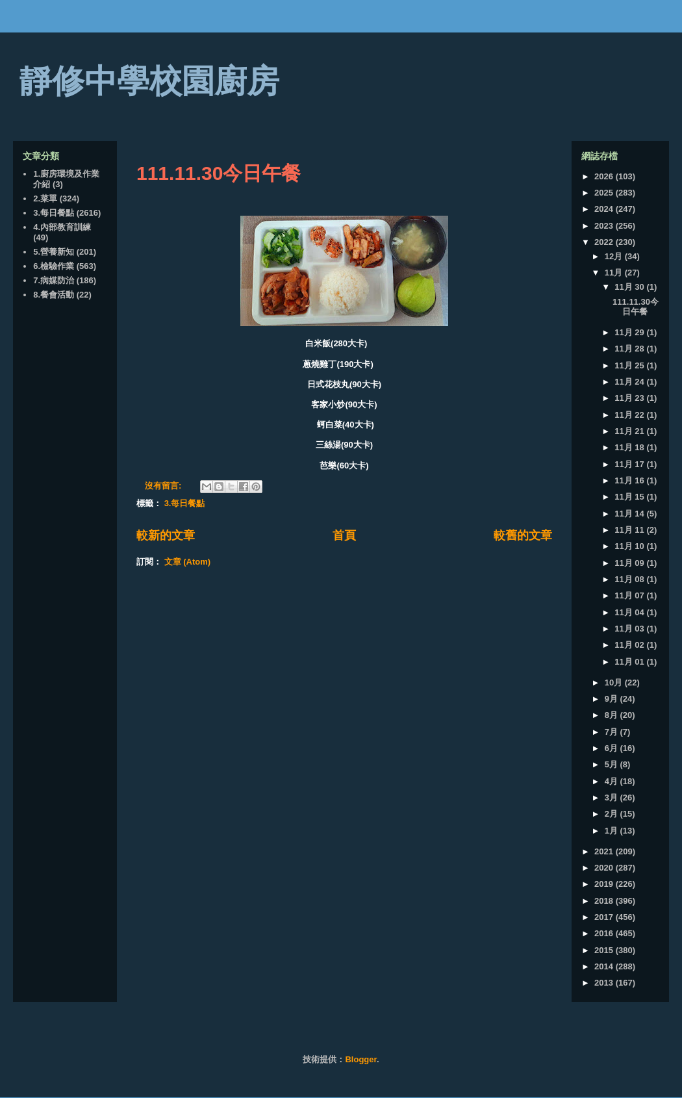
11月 (615, 272)
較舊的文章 (523, 535)
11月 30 (630, 287)
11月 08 (630, 579)
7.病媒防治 (53, 280)
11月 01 (630, 662)
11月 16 (630, 480)
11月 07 (630, 595)
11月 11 (630, 530)
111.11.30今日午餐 (218, 173)
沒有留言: (164, 486)
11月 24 (630, 382)
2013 (605, 983)
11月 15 (630, 497)
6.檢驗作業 (53, 266)
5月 (612, 764)
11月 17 (630, 464)
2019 (605, 884)
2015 (605, 950)
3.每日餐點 (184, 503)
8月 (612, 715)
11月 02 (630, 645)
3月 (612, 797)
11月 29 (630, 332)
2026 (605, 176)
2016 (605, 933)
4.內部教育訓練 (62, 227)
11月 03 (630, 628)
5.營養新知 (53, 252)
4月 (612, 781)
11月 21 (630, 431)
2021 (605, 851)
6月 (612, 748)
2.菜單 (45, 198)
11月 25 (630, 365)
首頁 (344, 535)
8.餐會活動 (53, 295)
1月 (612, 831)
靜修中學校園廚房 (149, 81)
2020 (605, 868)
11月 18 (630, 447)
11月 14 (630, 513)
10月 (615, 682)
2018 (605, 901)
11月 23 (630, 398)
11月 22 (630, 415)
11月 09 (630, 563)
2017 (605, 917)
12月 (615, 256)
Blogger (360, 1059)
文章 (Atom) (187, 562)
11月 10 (630, 546)
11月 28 (630, 348)
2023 (605, 226)
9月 (612, 699)
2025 (605, 193)
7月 (612, 732)
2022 (605, 242)
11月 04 (630, 612)
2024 (605, 209)
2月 (612, 814)
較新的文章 (165, 535)
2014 (605, 966)
